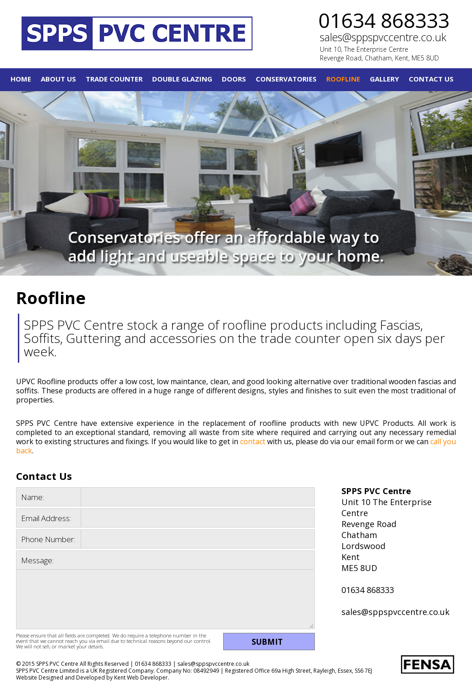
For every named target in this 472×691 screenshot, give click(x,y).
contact (252, 441)
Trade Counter (114, 78)
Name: (32, 497)
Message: (37, 560)
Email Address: (46, 518)
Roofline (343, 78)
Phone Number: (48, 539)
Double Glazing (182, 78)
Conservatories (286, 78)
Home (21, 78)
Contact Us (431, 78)
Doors (234, 78)
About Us (58, 78)
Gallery (384, 78)
